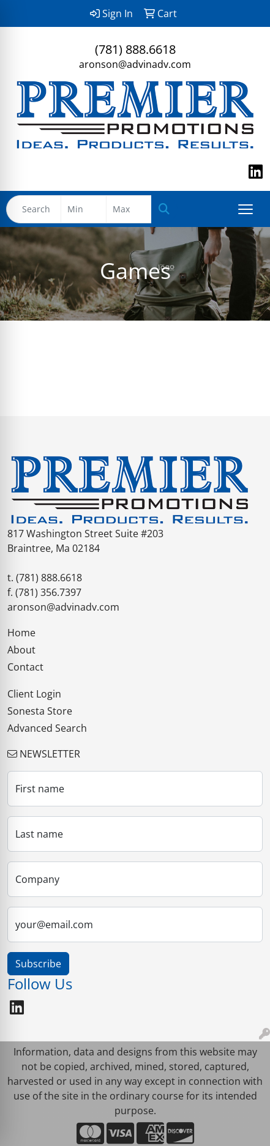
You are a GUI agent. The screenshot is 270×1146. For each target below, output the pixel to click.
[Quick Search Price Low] (84, 209)
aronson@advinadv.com (135, 64)
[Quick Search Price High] (129, 209)
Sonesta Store (39, 711)
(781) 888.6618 (135, 49)
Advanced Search (47, 728)
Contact (25, 667)
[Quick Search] (33, 209)
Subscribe (38, 963)
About (21, 650)
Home (21, 632)
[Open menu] (245, 209)
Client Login (34, 694)
